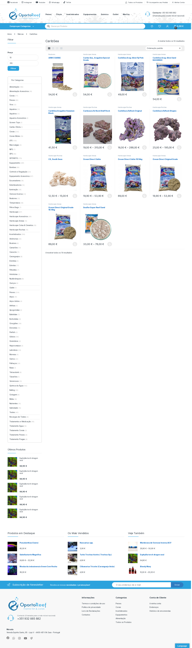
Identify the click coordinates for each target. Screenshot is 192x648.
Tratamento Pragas (18, 439)
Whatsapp (54, 2)
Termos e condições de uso (93, 603)
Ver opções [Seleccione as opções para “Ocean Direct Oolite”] (109, 196)
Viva (12, 104)
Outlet (115, 14)
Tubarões (14, 377)
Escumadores (16, 180)
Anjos (13, 297)
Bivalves (14, 243)
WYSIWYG (15, 158)
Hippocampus (16, 346)
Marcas (126, 14)
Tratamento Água (18, 426)
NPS (12, 149)
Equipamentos (89, 14)
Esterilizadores (17, 185)
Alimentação (16, 87)
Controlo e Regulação (20, 172)
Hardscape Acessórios (20, 216)
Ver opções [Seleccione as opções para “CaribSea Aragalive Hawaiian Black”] (75, 147)
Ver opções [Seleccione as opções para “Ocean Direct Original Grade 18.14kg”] (75, 244)
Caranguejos (15, 256)
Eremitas (14, 261)
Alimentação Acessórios (20, 91)
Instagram (27, 2)
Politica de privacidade (91, 607)
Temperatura (16, 203)
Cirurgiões (15, 323)
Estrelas (14, 265)
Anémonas (15, 239)
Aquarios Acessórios (18, 118)
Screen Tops (15, 122)
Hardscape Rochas (90, 107)
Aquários (14, 109)
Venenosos (15, 381)
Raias (12, 368)
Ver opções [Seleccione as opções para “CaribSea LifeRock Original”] (144, 147)
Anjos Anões (15, 301)
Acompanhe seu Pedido (157, 2)
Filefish (13, 332)
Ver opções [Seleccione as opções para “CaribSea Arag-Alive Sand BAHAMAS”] (179, 99)
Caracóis (14, 252)
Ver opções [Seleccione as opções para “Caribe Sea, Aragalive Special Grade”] (109, 94)
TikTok (67, 2)
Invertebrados (72, 14)
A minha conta (155, 603)
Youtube (40, 2)
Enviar (177, 585)
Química (104, 14)
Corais (59, 14)
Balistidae (14, 314)
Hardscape (15, 212)
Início (10, 34)
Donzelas (14, 328)
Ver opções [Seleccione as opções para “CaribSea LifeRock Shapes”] (179, 147)
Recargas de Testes (19, 417)
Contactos (86, 615)
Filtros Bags (15, 207)
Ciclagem (14, 395)
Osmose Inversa (17, 194)
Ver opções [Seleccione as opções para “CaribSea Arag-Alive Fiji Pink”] (144, 94)
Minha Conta (178, 2)
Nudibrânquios (16, 279)
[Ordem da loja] (163, 48)
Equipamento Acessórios (21, 176)
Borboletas (15, 319)
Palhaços (14, 363)
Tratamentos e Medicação (21, 421)
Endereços (154, 607)
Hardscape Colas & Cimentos (22, 225)
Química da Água (18, 386)
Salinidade (15, 408)
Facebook (13, 2)
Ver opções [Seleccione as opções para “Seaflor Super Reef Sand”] (109, 244)
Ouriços (13, 283)
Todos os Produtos (134, 2)
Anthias (13, 305)
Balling (13, 390)
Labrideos (15, 350)
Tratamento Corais (18, 430)
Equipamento (16, 163)
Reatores (51, 54)
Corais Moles (16, 136)
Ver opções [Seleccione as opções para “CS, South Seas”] (75, 196)
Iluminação (15, 189)
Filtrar (13, 68)
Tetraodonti (15, 372)
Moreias (13, 354)
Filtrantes (14, 270)
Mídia (13, 399)
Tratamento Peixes (18, 435)
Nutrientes (15, 403)
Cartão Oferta (16, 127)
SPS (12, 154)
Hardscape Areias (89, 54)
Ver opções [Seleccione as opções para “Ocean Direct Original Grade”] (179, 196)
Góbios (14, 337)
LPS (13, 140)
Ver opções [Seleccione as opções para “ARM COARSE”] (75, 94)
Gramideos (15, 341)
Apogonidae (15, 310)
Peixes (49, 14)
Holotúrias (14, 274)
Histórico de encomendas (160, 611)
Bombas (14, 167)
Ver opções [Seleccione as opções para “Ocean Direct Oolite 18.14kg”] (144, 196)
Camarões (15, 248)
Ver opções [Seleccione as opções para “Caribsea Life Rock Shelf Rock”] (109, 147)
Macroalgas (15, 145)
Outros (13, 359)
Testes (13, 412)
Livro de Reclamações (91, 611)
